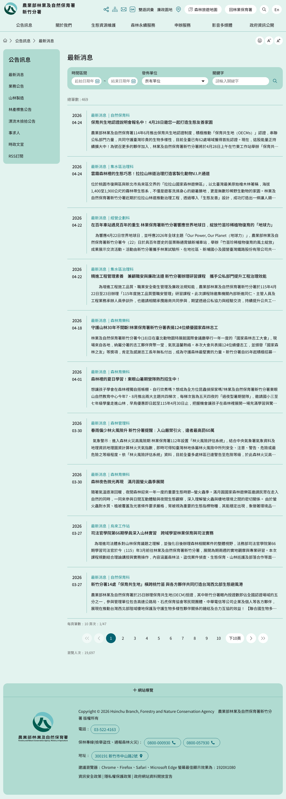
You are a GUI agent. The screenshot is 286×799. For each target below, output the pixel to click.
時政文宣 (16, 144)
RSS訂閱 (16, 156)
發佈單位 (149, 72)
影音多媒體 (222, 25)
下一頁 (251, 638)
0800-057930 (202, 742)
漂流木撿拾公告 (22, 121)
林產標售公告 (20, 109)
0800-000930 (162, 742)
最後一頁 (263, 638)
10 (219, 638)
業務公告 (16, 86)
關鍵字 (218, 72)
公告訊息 (24, 25)
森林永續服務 (143, 25)
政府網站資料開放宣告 (153, 776)
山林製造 (16, 97)
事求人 (14, 132)
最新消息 (46, 40)
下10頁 (235, 638)
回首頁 (39, 8)
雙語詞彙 (146, 9)
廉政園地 (164, 9)
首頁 (5, 40)
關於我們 (64, 25)
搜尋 (275, 81)
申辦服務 (182, 25)
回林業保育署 (240, 9)
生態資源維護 (103, 25)
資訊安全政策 (90, 776)
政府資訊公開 (262, 25)
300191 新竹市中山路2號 (120, 756)
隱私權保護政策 (117, 776)
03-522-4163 (105, 729)
